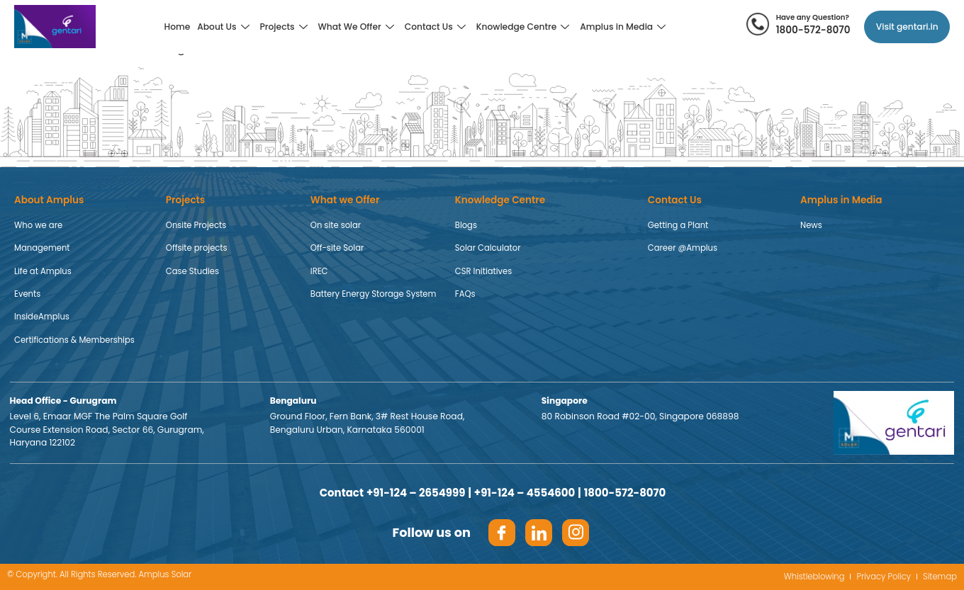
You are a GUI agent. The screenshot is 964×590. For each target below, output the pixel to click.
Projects (285, 27)
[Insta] (575, 532)
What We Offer (358, 27)
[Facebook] (501, 532)
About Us (224, 27)
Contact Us (437, 27)
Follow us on (432, 532)
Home (177, 27)
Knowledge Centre (524, 27)
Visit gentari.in (907, 27)
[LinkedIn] (538, 532)
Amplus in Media (624, 27)
